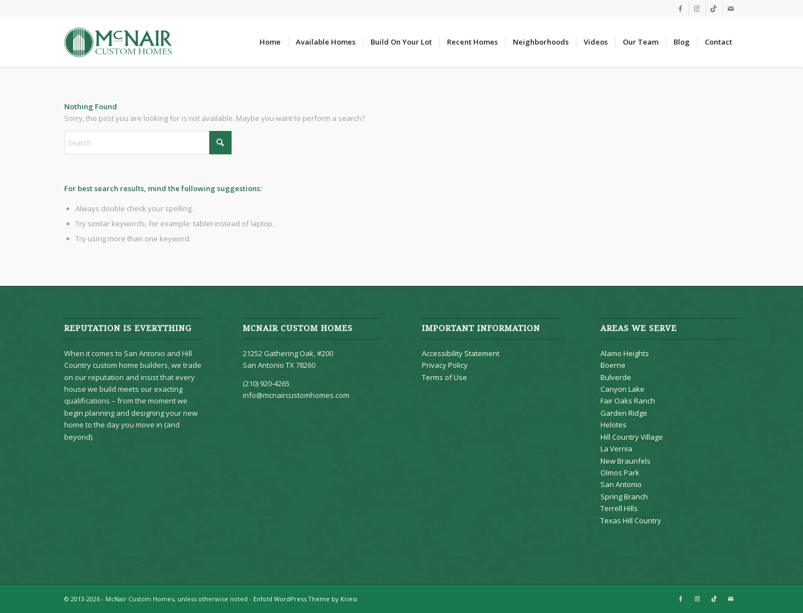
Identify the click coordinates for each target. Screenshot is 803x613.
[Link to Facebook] (680, 8)
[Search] (148, 142)
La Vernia (616, 449)
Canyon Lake (622, 389)
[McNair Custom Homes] (119, 42)
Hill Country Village (631, 437)
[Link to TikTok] (714, 8)
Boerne (613, 365)
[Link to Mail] (731, 8)
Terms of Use (444, 377)
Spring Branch (624, 497)
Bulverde (615, 377)
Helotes (613, 425)
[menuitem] (270, 42)
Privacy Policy (445, 365)
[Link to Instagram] (697, 8)
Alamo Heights (624, 353)
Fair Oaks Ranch (627, 401)
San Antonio (621, 484)
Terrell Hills (619, 508)
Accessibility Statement (460, 353)
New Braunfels (625, 461)
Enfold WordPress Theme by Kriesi (305, 599)
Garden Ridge (623, 413)
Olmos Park (619, 473)
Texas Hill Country (630, 520)
